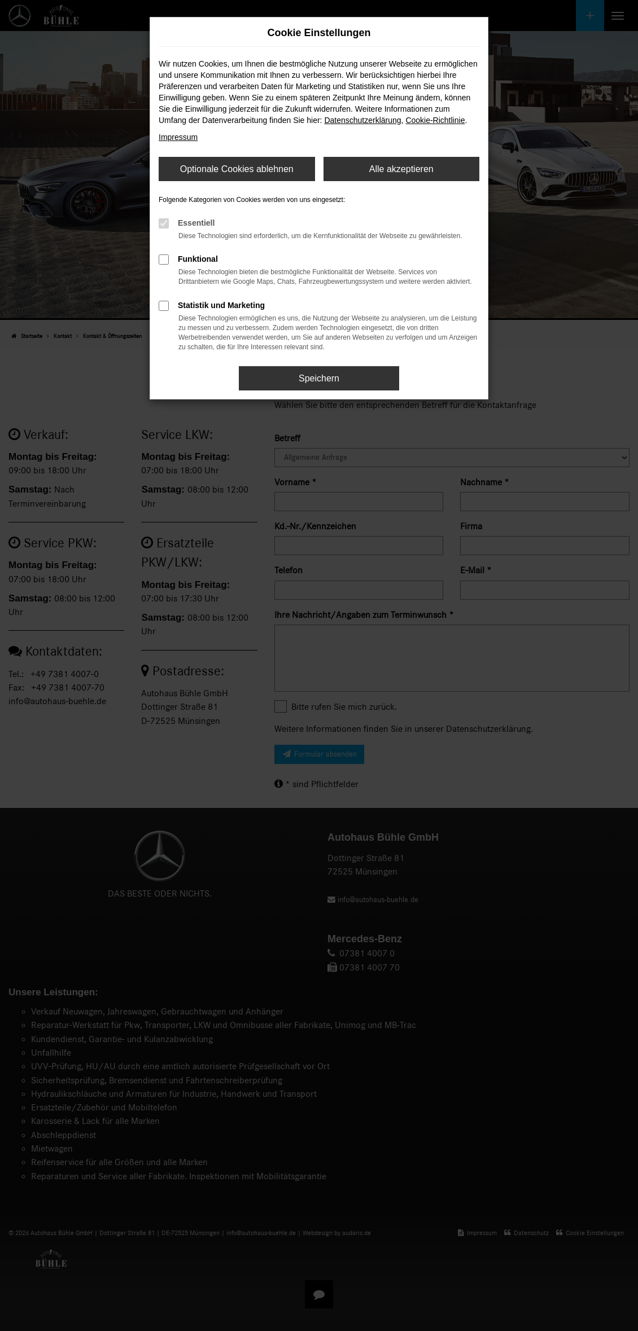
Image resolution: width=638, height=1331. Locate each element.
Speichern (319, 378)
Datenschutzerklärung (362, 120)
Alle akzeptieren (401, 169)
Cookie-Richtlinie (435, 120)
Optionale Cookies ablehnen (237, 169)
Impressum (178, 137)
